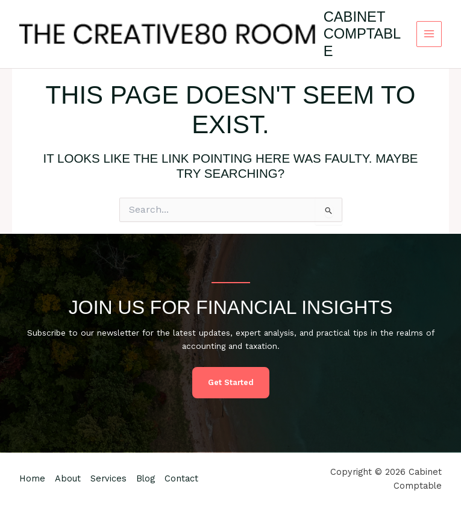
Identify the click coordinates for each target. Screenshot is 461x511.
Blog (145, 478)
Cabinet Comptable (362, 34)
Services (108, 478)
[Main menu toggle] (429, 34)
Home (32, 478)
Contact (181, 478)
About (68, 478)
